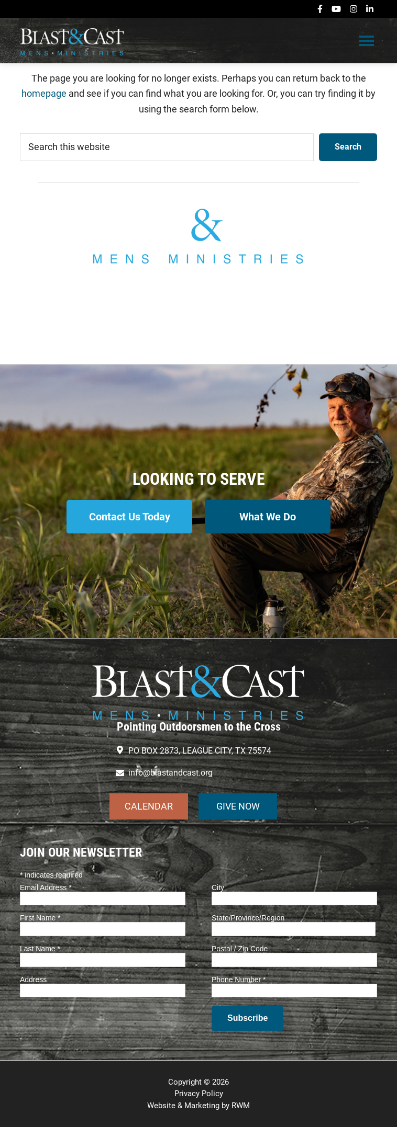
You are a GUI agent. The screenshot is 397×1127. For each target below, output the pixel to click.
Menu (366, 40)
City (218, 887)
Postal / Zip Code (240, 948)
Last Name (40, 948)
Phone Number (239, 979)
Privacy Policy (198, 1093)
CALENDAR (149, 806)
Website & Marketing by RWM (198, 1105)
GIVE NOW (238, 806)
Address (33, 979)
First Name (40, 918)
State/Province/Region (248, 918)
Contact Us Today (129, 516)
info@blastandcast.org (198, 313)
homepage (44, 93)
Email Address (46, 887)
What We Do (267, 516)
